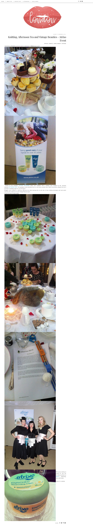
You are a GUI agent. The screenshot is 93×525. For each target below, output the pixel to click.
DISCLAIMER (35, 1)
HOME (2, 1)
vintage (63, 43)
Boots (57, 476)
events (51, 43)
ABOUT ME (9, 1)
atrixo (46, 43)
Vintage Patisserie (24, 185)
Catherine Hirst (13, 187)
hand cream (57, 43)
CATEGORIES (26, 1)
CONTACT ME (17, 1)
